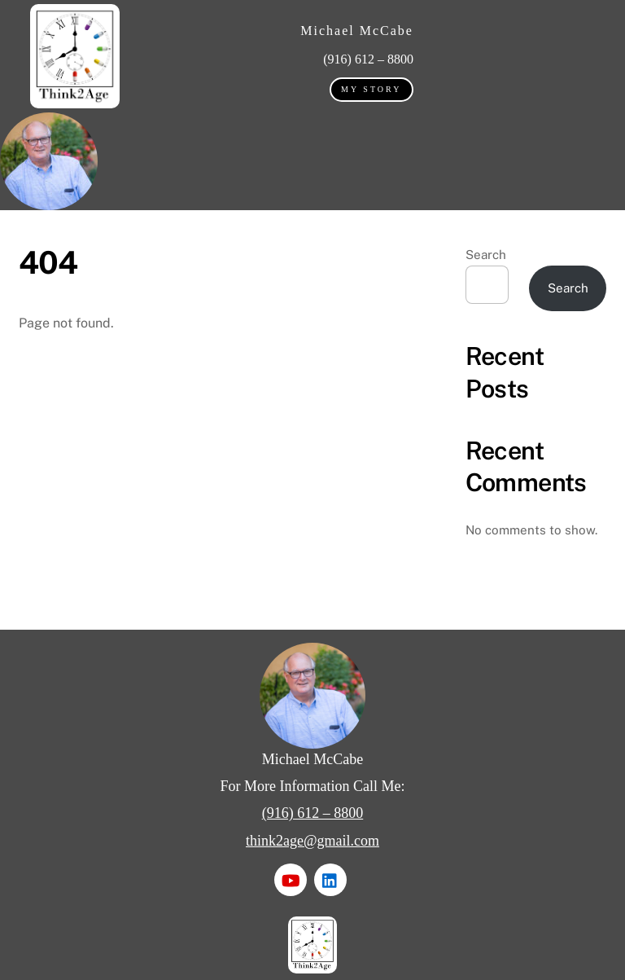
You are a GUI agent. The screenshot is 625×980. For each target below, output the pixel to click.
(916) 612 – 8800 (313, 813)
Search (485, 254)
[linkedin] (330, 878)
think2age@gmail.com (312, 841)
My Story (371, 89)
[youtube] (290, 878)
